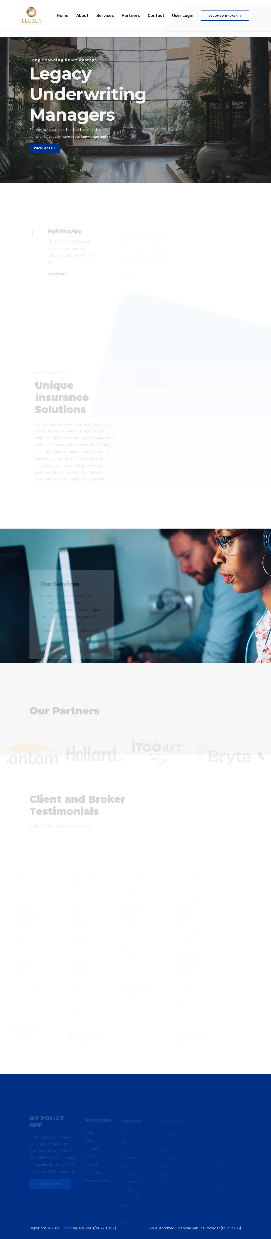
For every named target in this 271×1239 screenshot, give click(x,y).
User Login (182, 15)
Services (105, 15)
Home (63, 15)
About (82, 15)
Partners (131, 15)
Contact (156, 15)
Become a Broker (225, 15)
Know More (45, 148)
